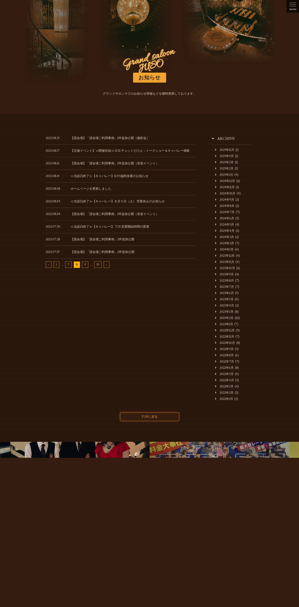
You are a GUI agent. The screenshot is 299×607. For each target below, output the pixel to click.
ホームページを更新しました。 (92, 189)
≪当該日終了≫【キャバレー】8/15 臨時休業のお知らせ (109, 176)
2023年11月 (224, 262)
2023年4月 (224, 306)
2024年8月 (224, 206)
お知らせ (51, 533)
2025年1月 (224, 175)
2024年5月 (224, 225)
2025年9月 (224, 156)
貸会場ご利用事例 (182, 533)
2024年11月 (225, 187)
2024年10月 (225, 193)
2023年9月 (224, 274)
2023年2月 (224, 318)
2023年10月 (225, 268)
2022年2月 (224, 393)
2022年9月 (224, 349)
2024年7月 (224, 212)
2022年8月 (224, 355)
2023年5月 (224, 299)
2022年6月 (224, 368)
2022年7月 (224, 362)
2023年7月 (224, 287)
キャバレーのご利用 (118, 533)
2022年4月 (224, 380)
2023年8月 (224, 281)
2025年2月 (224, 169)
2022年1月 (224, 399)
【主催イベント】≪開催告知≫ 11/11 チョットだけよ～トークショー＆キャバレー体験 (130, 151)
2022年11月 (224, 337)
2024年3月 (224, 237)
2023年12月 (225, 256)
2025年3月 (224, 162)
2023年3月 (224, 312)
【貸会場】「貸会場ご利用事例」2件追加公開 (102, 239)
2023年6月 (224, 293)
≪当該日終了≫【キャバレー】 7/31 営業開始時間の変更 (110, 227)
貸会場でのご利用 (151, 533)
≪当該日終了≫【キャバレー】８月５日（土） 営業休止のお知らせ (118, 201)
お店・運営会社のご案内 (81, 533)
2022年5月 (224, 374)
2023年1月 (224, 324)
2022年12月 (225, 330)
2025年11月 (224, 150)
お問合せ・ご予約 (241, 533)
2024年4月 (224, 231)
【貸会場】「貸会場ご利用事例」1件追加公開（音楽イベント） (115, 163)
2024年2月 (224, 243)
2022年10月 (225, 343)
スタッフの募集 (212, 533)
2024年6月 (224, 218)
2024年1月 (224, 250)
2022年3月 (224, 386)
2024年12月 (225, 181)
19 (98, 265)
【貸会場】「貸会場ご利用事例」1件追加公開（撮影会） (110, 138)
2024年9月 (224, 200)
